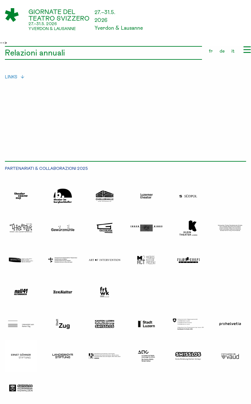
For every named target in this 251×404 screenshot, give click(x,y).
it (233, 51)
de (222, 51)
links (15, 76)
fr (211, 51)
